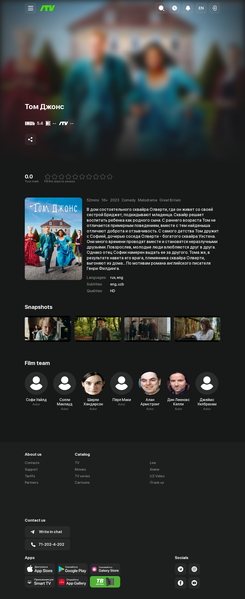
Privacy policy (209, 590)
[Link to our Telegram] (180, 542)
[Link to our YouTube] (194, 555)
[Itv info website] (105, 554)
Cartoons (82, 483)
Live (153, 463)
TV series (82, 476)
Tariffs (30, 476)
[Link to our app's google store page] (72, 542)
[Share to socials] (30, 139)
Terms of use (183, 590)
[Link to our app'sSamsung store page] (105, 542)
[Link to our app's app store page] (40, 542)
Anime (154, 469)
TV (77, 463)
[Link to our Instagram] (194, 542)
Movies (80, 469)
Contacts (32, 463)
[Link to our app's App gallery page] (72, 554)
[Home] (47, 8)
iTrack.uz (157, 483)
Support (31, 469)
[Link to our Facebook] (180, 555)
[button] (201, 8)
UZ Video (157, 476)
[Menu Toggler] (30, 8)
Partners (31, 483)
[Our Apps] (40, 554)
